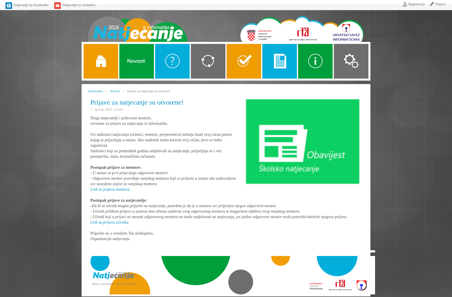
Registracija (416, 4)
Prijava (440, 4)
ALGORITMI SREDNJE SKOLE (244, 61)
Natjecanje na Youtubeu (78, 5)
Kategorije (208, 61)
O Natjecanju (172, 61)
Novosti (136, 61)
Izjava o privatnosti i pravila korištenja (114, 283)
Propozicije (279, 61)
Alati (315, 61)
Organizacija (351, 61)
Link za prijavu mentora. (110, 189)
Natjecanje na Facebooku (31, 5)
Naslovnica (137, 25)
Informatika (95, 91)
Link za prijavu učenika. (110, 222)
